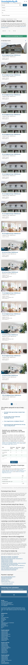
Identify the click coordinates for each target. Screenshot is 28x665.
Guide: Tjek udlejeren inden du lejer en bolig (9, 568)
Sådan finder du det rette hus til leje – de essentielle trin (12, 558)
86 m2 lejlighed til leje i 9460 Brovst (11, 233)
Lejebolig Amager (4, 632)
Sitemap (2, 626)
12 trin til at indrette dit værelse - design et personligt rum (12, 567)
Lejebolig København (5, 663)
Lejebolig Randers (4, 648)
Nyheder (2, 620)
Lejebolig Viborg (4, 643)
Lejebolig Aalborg (4, 658)
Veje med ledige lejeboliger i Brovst (8, 576)
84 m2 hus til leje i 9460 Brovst (10, 272)
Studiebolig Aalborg (5, 662)
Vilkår (2, 616)
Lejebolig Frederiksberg (5, 634)
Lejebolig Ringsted (4, 630)
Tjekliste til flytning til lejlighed (7, 559)
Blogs (2, 621)
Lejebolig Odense (4, 659)
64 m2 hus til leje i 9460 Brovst (10, 252)
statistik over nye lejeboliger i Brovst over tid (10, 443)
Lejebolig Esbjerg (4, 633)
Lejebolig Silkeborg (5, 639)
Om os (2, 614)
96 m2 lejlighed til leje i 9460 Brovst (11, 55)
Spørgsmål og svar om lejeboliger (7, 622)
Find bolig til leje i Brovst (7, 487)
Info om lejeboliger (4, 625)
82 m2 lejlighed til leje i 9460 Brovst (11, 314)
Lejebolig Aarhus (4, 650)
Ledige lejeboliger (4, 638)
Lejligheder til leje (4, 651)
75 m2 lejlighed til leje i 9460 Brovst (11, 293)
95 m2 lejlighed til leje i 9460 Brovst (11, 75)
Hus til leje (3, 661)
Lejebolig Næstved (4, 656)
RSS (2, 627)
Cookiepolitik (3, 619)
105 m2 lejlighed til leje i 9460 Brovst (11, 395)
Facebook (1, 611)
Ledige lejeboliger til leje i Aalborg (7, 582)
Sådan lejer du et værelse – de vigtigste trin (9, 557)
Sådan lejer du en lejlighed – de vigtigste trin (9, 556)
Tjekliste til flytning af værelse (7, 560)
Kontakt (2, 615)
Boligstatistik (3, 624)
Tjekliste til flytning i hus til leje (7, 561)
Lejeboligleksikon (4, 623)
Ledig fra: (4, 276)
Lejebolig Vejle (4, 640)
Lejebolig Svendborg (5, 646)
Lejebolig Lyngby (4, 637)
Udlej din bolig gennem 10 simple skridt (8, 569)
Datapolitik (3, 618)
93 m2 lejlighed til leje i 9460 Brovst (11, 94)
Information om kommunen (6, 577)
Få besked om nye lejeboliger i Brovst (14, 36)
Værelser (14, 30)
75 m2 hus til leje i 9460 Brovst (10, 334)
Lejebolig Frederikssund (5, 636)
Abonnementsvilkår (5, 617)
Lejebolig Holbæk (4, 644)
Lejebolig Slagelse (4, 635)
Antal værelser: (5, 59)
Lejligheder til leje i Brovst (6, 578)
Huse (9, 30)
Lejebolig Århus (4, 652)
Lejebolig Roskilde (4, 645)
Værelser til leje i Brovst (5, 581)
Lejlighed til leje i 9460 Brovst (8, 56)
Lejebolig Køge (4, 649)
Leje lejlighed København (6, 647)
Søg (25, 5)
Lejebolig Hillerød (4, 657)
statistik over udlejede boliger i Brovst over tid (13, 444)
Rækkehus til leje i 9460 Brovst (9, 253)
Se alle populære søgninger (7, 583)
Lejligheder (4, 30)
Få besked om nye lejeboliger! (24, 1)
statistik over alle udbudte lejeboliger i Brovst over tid (12, 442)
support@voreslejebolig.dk (6, 603)
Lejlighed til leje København (6, 660)
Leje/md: (4, 58)
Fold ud (13, 462)
